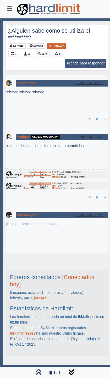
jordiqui (40, 298)
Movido (36, 46)
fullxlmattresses (22, 333)
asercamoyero (26, 215)
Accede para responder (86, 63)
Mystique (23, 137)
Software (56, 46)
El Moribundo (26, 83)
